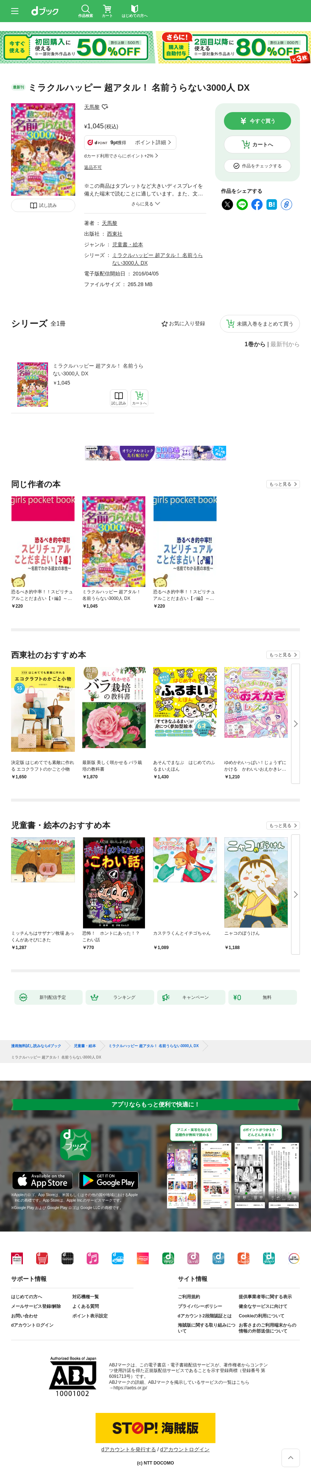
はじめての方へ (26, 1296)
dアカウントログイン (32, 1325)
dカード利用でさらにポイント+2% (118, 156)
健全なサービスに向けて (263, 1306)
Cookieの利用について (261, 1316)
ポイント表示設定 (90, 1316)
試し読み (48, 205)
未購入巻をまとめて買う (265, 324)
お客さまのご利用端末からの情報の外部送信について (267, 1328)
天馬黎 (92, 107)
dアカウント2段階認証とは (205, 1316)
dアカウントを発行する (128, 1449)
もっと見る (280, 484)
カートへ (262, 144)
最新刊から (285, 344)
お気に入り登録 (187, 323)
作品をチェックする (262, 166)
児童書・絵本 (127, 244)
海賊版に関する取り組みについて (206, 1328)
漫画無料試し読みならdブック (36, 1046)
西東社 (114, 234)
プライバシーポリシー (200, 1306)
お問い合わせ (24, 1316)
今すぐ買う (263, 121)
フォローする (104, 107)
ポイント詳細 (150, 142)
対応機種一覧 (85, 1296)
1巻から (255, 344)
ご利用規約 (189, 1296)
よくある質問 (85, 1306)
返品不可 (93, 167)
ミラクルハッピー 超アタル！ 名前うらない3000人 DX (98, 369)
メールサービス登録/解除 (36, 1306)
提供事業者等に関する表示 (265, 1296)
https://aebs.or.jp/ (130, 1387)
